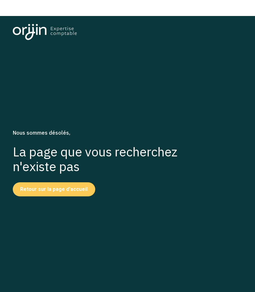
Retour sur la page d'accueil (54, 189)
